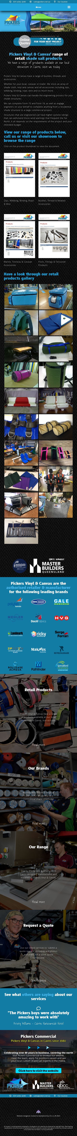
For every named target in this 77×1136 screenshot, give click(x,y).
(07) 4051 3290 (17, 1)
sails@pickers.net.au (40, 1)
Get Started (38, 980)
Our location (60, 1)
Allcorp (52, 1116)
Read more (38, 744)
